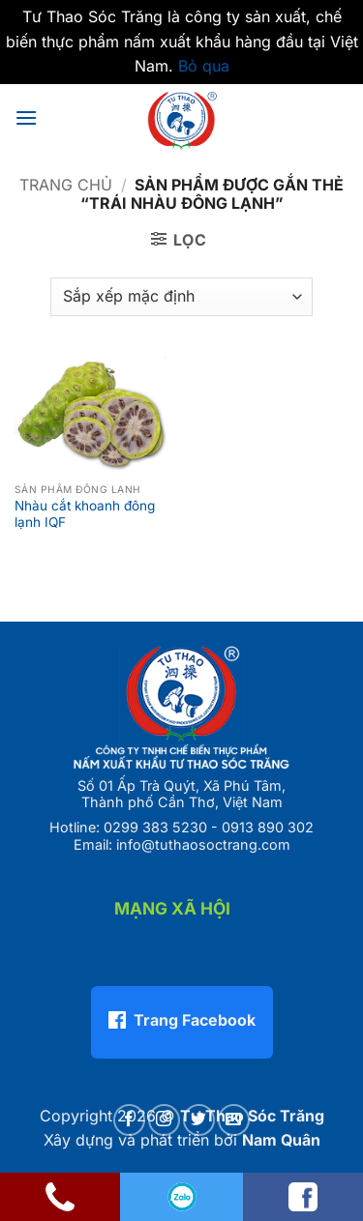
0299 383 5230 (155, 827)
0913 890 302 (268, 827)
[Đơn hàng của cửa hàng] (181, 296)
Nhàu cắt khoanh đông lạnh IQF (85, 514)
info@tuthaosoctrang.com (203, 844)
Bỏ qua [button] (203, 65)
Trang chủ (65, 184)
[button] (26, 117)
